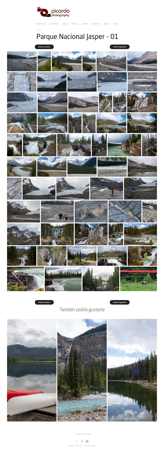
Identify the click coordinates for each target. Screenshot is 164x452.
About (107, 24)
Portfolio (41, 24)
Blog (115, 24)
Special (74, 24)
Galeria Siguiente (119, 47)
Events (85, 24)
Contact (96, 24)
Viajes (65, 24)
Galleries (54, 24)
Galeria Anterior (44, 47)
